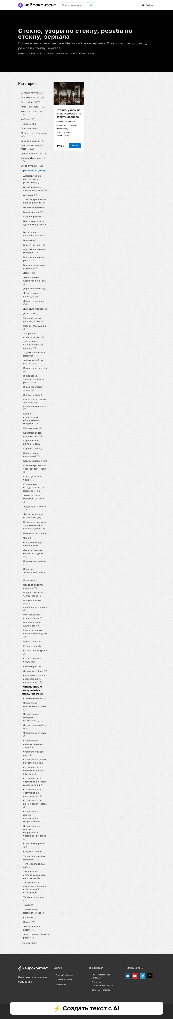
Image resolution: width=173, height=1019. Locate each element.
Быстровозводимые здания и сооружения (35, 224)
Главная (21, 53)
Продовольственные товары (31, 147)
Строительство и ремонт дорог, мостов (35, 803)
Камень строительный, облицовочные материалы (31, 418)
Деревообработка (34, 288)
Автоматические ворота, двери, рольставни (32, 179)
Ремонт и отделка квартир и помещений (35, 633)
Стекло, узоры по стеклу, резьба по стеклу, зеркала (71, 53)
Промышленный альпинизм (32, 624)
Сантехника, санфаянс (35, 652)
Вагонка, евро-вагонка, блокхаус (35, 234)
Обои (27, 537)
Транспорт (29, 942)
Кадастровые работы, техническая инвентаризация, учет (35, 404)
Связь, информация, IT (33, 159)
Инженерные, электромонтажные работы (33, 379)
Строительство (36, 53)
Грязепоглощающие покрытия (34, 266)
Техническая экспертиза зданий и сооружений (34, 874)
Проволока (30, 580)
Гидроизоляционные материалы (34, 251)
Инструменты (33, 394)
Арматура (30, 194)
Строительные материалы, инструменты (33, 717)
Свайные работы (34, 666)
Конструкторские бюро (32, 478)
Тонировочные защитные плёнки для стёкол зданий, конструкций (35, 887)
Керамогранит (32, 448)
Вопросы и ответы (101, 990)
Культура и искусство (32, 113)
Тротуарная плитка (33, 898)
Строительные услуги (34, 734)
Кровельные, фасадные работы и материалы (33, 487)
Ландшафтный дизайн (35, 508)
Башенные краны (34, 207)
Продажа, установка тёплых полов (34, 594)
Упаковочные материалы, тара (34, 911)
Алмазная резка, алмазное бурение (35, 189)
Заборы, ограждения (34, 327)
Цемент (29, 922)
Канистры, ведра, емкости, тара (32, 434)
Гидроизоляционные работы (34, 259)
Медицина (29, 123)
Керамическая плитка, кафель (33, 442)
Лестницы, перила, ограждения (33, 516)
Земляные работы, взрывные (33, 362)
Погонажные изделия (35, 563)
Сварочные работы (35, 671)
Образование (30, 128)
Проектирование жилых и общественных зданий (35, 605)
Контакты (61, 984)
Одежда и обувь (32, 141)
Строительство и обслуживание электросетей (32, 792)
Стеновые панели (34, 698)
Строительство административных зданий (33, 743)
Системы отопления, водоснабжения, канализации (34, 678)
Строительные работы (35, 727)
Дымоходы (30, 313)
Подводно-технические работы (34, 572)
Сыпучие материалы (34, 845)
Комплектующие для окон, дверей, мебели (35, 468)
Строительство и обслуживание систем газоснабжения (35, 781)
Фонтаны (29, 917)
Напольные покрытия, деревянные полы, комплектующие (35, 525)
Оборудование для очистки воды (33, 544)
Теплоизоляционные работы (34, 865)
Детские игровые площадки (32, 295)
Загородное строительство (33, 335)
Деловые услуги (32, 97)
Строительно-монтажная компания (34, 706)
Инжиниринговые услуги (32, 388)
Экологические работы (31, 928)
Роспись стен (32, 646)
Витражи (29, 240)
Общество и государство (34, 134)
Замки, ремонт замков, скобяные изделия (33, 344)
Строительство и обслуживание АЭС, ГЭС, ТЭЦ (34, 770)
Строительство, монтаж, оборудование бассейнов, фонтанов (34, 832)
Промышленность (33, 153)
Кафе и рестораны (33, 106)
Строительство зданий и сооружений (35, 761)
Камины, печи (32, 428)
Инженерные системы (35, 370)
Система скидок (64, 979)
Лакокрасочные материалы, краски (33, 498)
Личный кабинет (64, 975)
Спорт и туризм (32, 165)
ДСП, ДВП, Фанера (35, 308)
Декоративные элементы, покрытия (34, 280)
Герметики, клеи (34, 244)
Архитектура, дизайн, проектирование (34, 201)
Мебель (28, 119)
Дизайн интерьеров (33, 302)
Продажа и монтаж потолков (33, 586)
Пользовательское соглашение (101, 976)
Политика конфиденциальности (102, 983)
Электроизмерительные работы (36, 936)
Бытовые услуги (33, 92)
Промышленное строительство (32, 616)
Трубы (28, 905)
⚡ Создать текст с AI (86, 1008)
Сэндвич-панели (33, 851)
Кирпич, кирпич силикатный (31, 454)
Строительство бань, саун (34, 753)
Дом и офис (30, 102)
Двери (29, 272)
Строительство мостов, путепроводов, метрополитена (33, 816)
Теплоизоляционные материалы (34, 858)
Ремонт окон (32, 641)
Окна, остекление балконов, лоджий (33, 553)
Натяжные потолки (35, 533)
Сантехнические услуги (32, 660)
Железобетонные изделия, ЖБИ (33, 320)
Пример (74, 146)
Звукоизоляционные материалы (34, 354)
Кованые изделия (35, 460)
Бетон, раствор (33, 212)
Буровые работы (34, 216)
